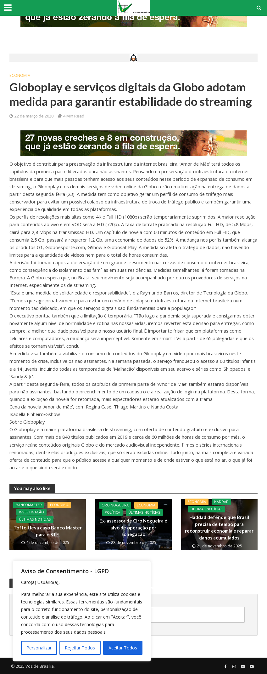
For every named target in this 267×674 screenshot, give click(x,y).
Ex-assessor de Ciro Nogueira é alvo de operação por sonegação (133, 527)
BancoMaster (29, 505)
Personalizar (39, 648)
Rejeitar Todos (80, 648)
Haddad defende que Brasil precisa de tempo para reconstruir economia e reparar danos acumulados (219, 527)
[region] (82, 611)
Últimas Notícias (35, 519)
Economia (19, 75)
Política (112, 512)
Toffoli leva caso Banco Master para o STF (47, 531)
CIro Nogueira (115, 505)
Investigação (31, 512)
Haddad (221, 502)
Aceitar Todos (122, 648)
